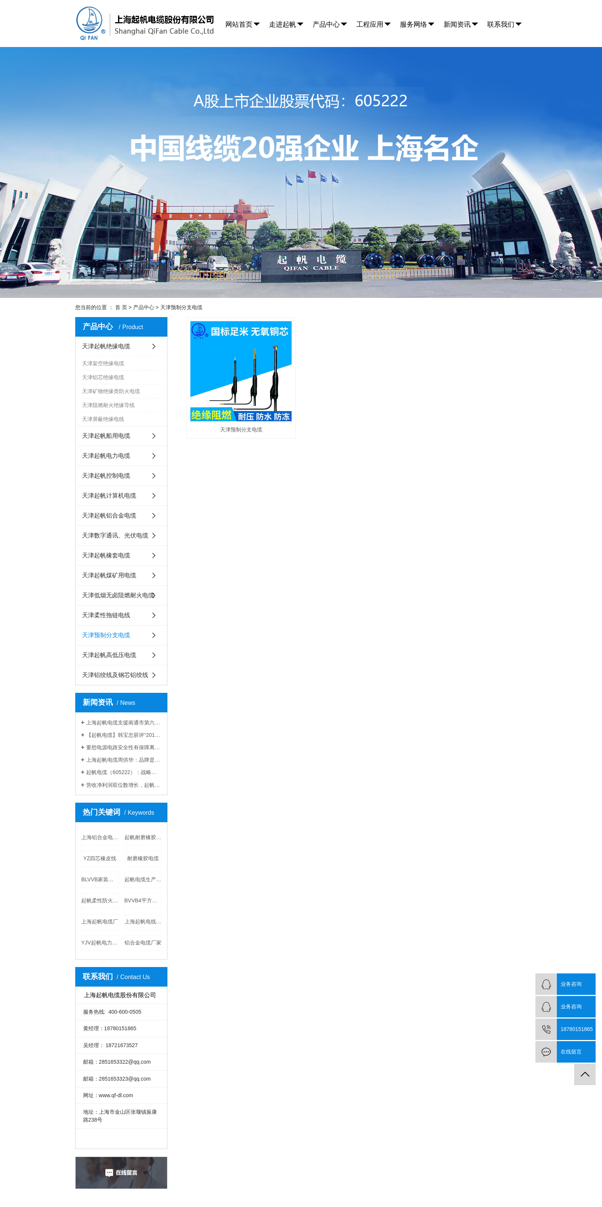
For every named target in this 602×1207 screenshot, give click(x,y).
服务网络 (413, 24)
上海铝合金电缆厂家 (100, 837)
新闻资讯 (457, 24)
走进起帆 (282, 24)
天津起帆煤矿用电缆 (109, 575)
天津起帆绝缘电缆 (106, 346)
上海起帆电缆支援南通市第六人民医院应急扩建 (124, 723)
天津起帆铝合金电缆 (109, 515)
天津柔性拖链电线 (106, 615)
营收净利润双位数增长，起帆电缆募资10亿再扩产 (124, 785)
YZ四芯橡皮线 (99, 858)
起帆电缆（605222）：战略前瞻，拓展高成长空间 (124, 772)
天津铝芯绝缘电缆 (103, 377)
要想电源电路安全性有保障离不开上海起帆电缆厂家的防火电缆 (124, 747)
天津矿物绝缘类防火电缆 (111, 391)
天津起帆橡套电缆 (106, 555)
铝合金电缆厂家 (143, 943)
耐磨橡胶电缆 (143, 858)
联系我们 (500, 24)
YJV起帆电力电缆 (100, 943)
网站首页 (238, 24)
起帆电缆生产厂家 (143, 879)
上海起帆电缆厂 (99, 922)
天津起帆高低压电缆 (109, 655)
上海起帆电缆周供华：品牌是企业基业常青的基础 (124, 760)
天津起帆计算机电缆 (109, 495)
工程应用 (369, 24)
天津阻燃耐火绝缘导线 (108, 405)
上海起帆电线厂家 (143, 922)
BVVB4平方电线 (143, 900)
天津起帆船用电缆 (106, 436)
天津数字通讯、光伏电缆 (115, 535)
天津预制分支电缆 (181, 307)
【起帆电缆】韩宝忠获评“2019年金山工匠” (124, 735)
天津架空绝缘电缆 (103, 363)
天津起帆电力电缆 (106, 455)
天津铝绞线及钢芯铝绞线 (115, 675)
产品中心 (326, 24)
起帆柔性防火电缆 (100, 900)
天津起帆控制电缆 (106, 475)
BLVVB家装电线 (100, 879)
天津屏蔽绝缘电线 (103, 419)
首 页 (121, 307)
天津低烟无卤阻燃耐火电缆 (118, 595)
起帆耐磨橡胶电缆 (143, 837)
